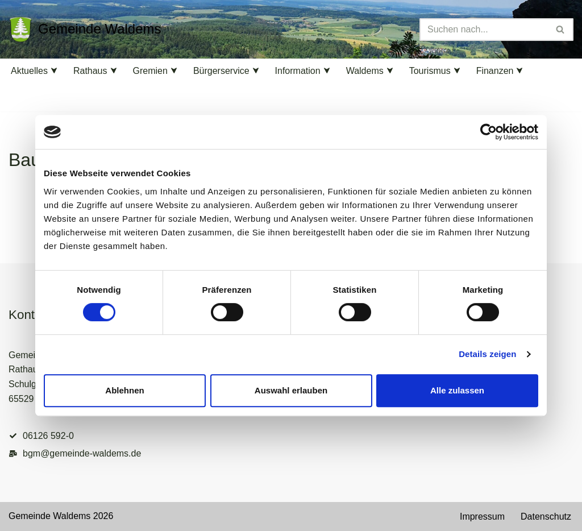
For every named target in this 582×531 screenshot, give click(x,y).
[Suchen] (483, 29)
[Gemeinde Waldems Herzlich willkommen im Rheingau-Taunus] (85, 29)
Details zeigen (487, 354)
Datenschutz (546, 516)
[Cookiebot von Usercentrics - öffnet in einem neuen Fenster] (488, 131)
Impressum (482, 516)
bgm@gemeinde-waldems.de (82, 453)
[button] (54, 70)
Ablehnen (124, 390)
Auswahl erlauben (291, 390)
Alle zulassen (457, 390)
